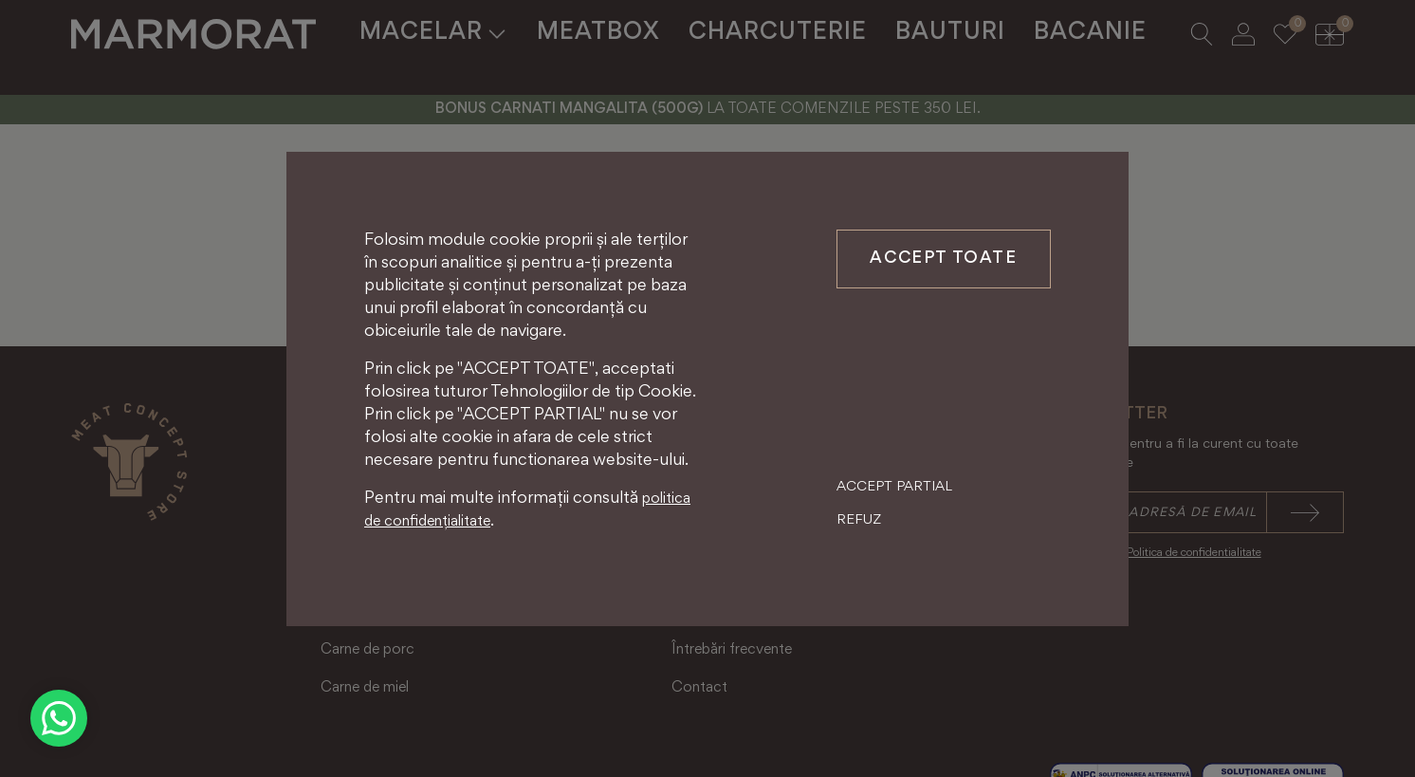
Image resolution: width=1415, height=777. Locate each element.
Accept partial (894, 487)
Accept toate (943, 259)
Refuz (858, 520)
